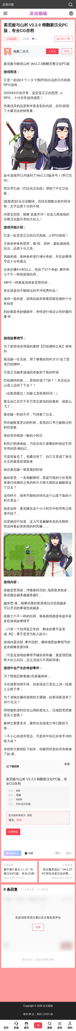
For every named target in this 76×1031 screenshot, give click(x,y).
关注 (52, 51)
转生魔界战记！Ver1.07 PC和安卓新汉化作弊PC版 (57, 873)
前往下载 (63, 39)
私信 (66, 51)
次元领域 (47, 1005)
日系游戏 (12, 39)
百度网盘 (13, 831)
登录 (19, 820)
